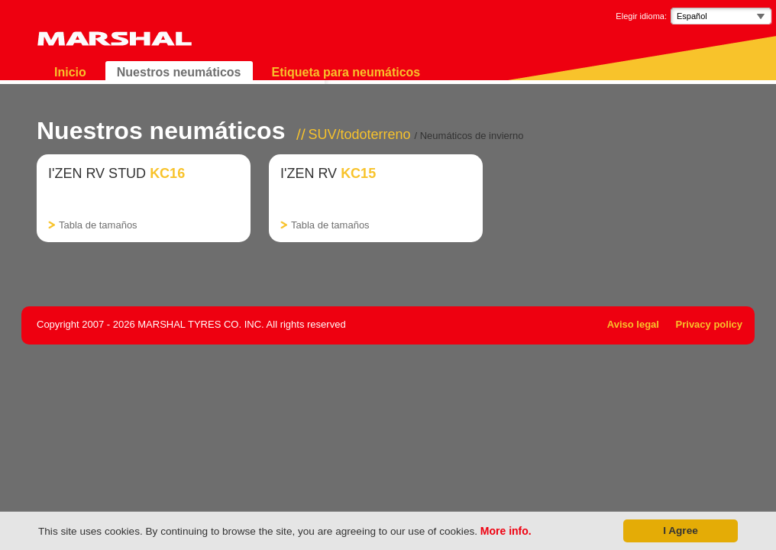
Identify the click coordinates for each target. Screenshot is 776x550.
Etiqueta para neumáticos (346, 72)
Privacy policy (709, 324)
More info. (506, 531)
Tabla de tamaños (98, 225)
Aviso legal (633, 324)
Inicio (70, 72)
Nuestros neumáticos (179, 72)
